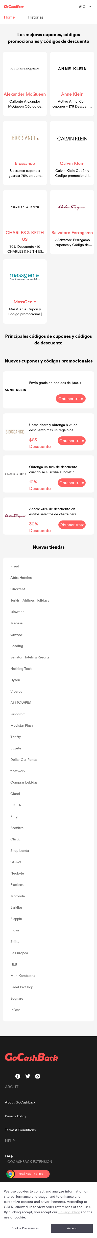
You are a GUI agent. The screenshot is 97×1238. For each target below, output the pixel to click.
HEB (13, 964)
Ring (14, 816)
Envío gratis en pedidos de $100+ (55, 382)
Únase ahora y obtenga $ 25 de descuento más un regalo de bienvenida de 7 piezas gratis (53, 427)
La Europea (19, 952)
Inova (14, 930)
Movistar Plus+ (21, 725)
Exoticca (17, 884)
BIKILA (15, 805)
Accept (72, 1228)
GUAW (15, 861)
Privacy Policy (15, 1116)
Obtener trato (70, 398)
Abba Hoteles (21, 577)
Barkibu (16, 907)
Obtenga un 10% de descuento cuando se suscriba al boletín (53, 469)
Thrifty (15, 736)
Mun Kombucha (22, 975)
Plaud (14, 566)
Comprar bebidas (23, 782)
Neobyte (17, 873)
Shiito (15, 941)
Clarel (15, 793)
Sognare (16, 998)
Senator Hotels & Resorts (29, 657)
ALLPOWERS (20, 702)
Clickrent (17, 588)
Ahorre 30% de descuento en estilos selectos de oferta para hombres (52, 511)
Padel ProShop (21, 987)
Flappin (16, 918)
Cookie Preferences (25, 1228)
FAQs (9, 1156)
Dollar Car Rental (24, 759)
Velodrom (17, 714)
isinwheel (17, 611)
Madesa (16, 623)
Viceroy (16, 691)
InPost (15, 1009)
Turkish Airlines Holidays (29, 600)
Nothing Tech (21, 668)
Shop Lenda (19, 850)
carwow (16, 634)
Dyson (15, 679)
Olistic (15, 839)
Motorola (17, 896)
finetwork (17, 770)
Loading (16, 645)
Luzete (15, 748)
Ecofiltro (17, 827)
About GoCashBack (20, 1102)
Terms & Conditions (20, 1129)
